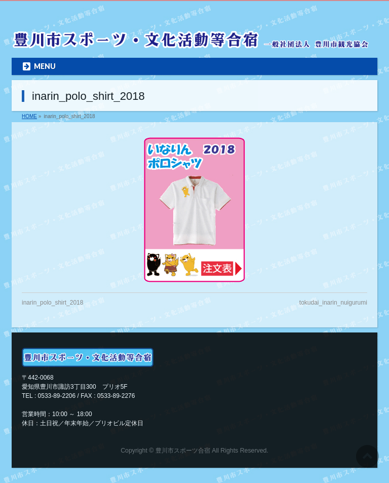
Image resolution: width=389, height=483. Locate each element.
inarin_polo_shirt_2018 (52, 302)
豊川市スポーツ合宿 (182, 450)
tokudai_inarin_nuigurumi (333, 302)
